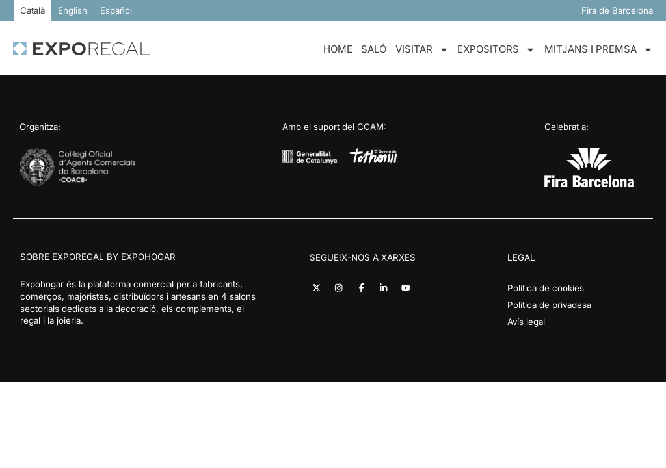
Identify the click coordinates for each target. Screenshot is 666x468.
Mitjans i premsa (598, 49)
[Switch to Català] (32, 11)
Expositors (496, 49)
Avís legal (526, 322)
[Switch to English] (72, 11)
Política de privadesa (549, 305)
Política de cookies (545, 288)
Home (338, 49)
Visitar (422, 49)
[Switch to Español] (116, 11)
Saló (373, 49)
